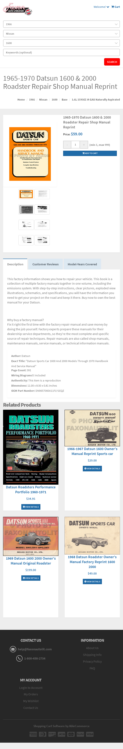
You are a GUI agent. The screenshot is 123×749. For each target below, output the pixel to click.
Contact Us (30, 708)
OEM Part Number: (23, 391)
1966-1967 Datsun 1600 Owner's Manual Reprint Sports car (92, 451)
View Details (31, 507)
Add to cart (90, 153)
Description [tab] (15, 264)
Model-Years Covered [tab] (82, 264)
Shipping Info (92, 655)
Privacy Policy (92, 662)
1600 (54, 99)
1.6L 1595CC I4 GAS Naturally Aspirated (96, 99)
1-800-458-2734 (34, 658)
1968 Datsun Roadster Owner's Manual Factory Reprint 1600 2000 (92, 561)
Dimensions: (19, 385)
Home (21, 99)
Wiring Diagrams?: (22, 375)
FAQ (92, 668)
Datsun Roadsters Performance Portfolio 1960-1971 (31, 489)
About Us (92, 648)
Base (64, 99)
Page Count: (18, 370)
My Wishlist (31, 701)
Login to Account (30, 688)
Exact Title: (18, 361)
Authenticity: (19, 380)
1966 (32, 99)
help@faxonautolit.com (35, 649)
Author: (16, 356)
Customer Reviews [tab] (46, 264)
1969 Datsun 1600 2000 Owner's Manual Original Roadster (31, 561)
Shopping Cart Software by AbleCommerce (61, 726)
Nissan (43, 99)
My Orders (31, 694)
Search (112, 62)
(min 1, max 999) (99, 145)
